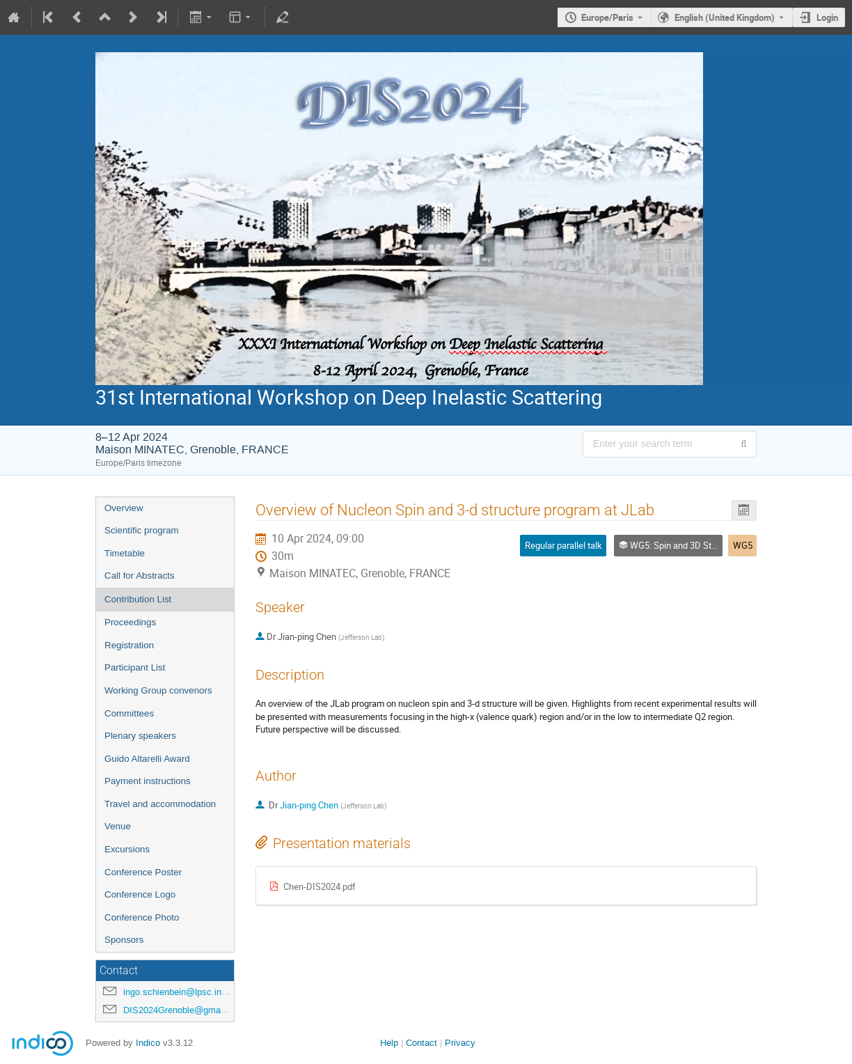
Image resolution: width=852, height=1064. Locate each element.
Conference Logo (139, 894)
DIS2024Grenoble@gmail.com (184, 1010)
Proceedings (130, 622)
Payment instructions (147, 781)
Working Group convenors (158, 690)
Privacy (460, 1043)
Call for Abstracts (139, 575)
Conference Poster (143, 872)
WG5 (742, 545)
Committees (129, 713)
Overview (123, 508)
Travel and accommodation (160, 804)
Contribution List (137, 599)
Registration (129, 645)
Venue (117, 826)
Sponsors (123, 939)
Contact (421, 1043)
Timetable (124, 553)
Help (389, 1043)
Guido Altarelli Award (147, 758)
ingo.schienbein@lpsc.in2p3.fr (183, 992)
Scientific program (141, 530)
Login (827, 17)
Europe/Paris (607, 17)
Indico (148, 1043)
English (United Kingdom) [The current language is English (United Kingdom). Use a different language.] (724, 17)
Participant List (134, 667)
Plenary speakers (140, 735)
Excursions (127, 849)
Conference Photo (141, 917)
